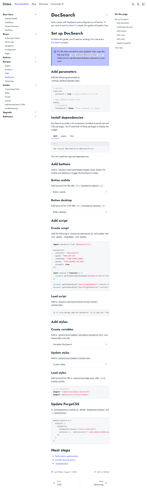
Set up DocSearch (122, 19)
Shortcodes (9, 42)
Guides (6, 85)
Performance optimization (66, 456)
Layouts (8, 100)
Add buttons (121, 31)
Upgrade (7, 112)
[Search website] (133, 4)
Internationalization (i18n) (15, 104)
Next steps (119, 47)
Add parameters (123, 23)
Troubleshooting (11, 108)
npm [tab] (55, 135)
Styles (7, 93)
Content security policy (65, 459)
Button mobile (59, 192)
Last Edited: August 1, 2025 (64, 472)
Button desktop (59, 212)
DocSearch (9, 77)
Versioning (9, 81)
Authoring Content (12, 38)
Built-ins (7, 57)
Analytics (8, 69)
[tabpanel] (80, 147)
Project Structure (11, 26)
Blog (34, 4)
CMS (7, 73)
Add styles (121, 39)
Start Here (8, 14)
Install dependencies (125, 27)
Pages (7, 53)
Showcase (43, 4)
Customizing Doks (12, 89)
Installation (9, 22)
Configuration (10, 49)
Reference (8, 116)
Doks (92, 39)
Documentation (22, 4)
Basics (6, 34)
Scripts (7, 96)
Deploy (8, 65)
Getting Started (11, 18)
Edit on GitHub (101, 472)
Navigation (9, 45)
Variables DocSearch (62, 344)
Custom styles (59, 364)
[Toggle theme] (138, 4)
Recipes (7, 61)
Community (57, 4)
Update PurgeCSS (124, 43)
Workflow (9, 30)
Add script (121, 35)
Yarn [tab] (72, 136)
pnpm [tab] (63, 136)
